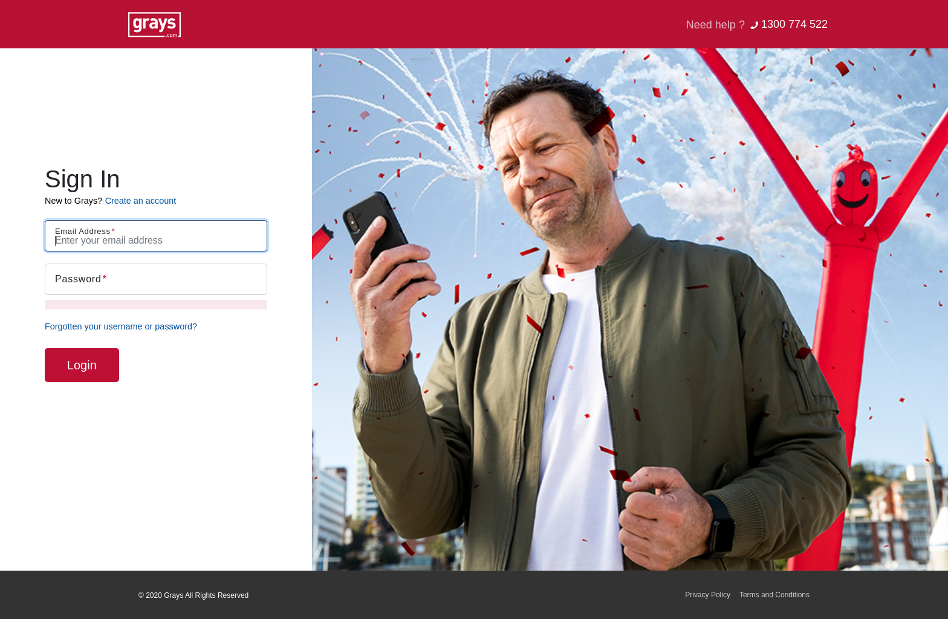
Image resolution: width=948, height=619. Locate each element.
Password (78, 279)
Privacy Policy (707, 595)
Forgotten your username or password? (121, 326)
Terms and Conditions (774, 595)
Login (82, 365)
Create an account (141, 201)
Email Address (83, 231)
